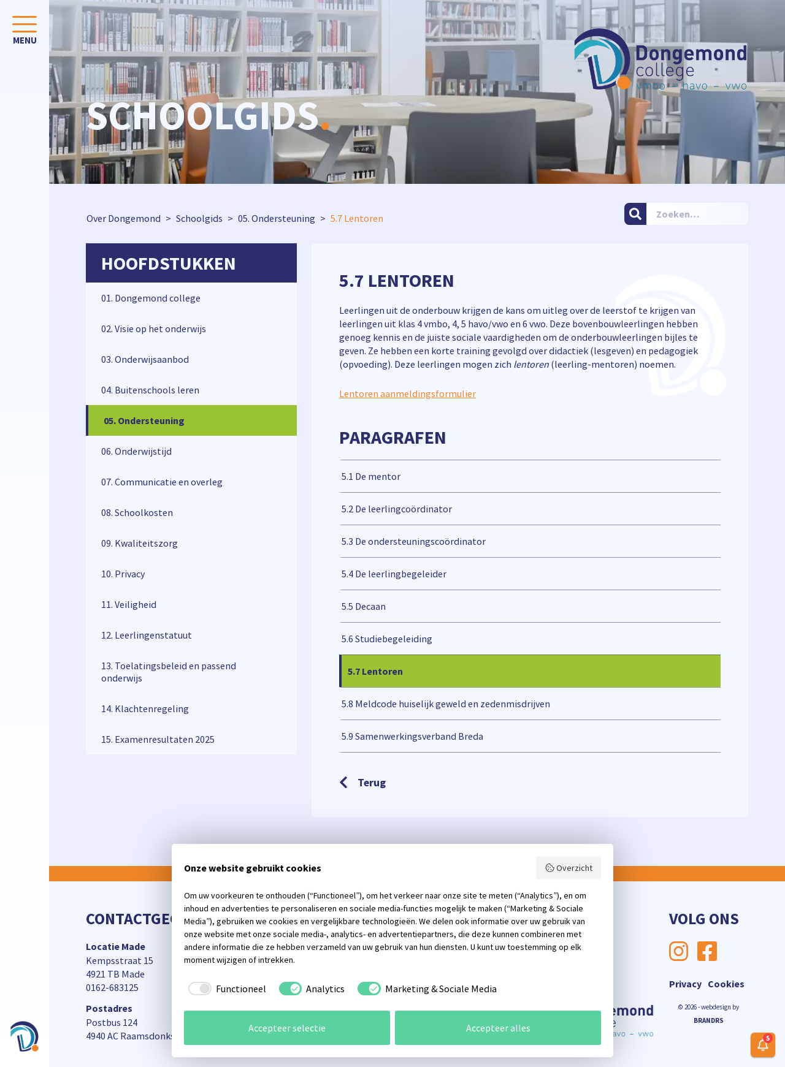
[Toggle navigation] (24, 33)
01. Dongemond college (151, 298)
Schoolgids (199, 218)
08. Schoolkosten (137, 512)
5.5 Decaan (364, 606)
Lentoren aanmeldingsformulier (407, 393)
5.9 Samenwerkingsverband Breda (412, 736)
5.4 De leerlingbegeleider (394, 574)
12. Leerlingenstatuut (146, 635)
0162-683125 (112, 987)
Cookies (726, 984)
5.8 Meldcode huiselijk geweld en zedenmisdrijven (446, 703)
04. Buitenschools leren (150, 390)
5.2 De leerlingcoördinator (397, 509)
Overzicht (569, 867)
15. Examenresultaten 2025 (158, 739)
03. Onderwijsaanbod (145, 359)
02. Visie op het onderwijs (153, 328)
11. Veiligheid (128, 604)
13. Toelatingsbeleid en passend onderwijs (168, 671)
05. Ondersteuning (276, 218)
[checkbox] (225, 988)
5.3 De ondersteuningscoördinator (414, 541)
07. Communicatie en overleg (162, 482)
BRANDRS (709, 1020)
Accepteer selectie (287, 1028)
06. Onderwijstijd (136, 451)
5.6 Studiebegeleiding (387, 638)
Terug (362, 782)
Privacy (685, 984)
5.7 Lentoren (375, 671)
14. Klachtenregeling (145, 708)
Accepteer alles (498, 1028)
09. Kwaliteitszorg (139, 543)
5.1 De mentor (371, 476)
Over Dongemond (123, 218)
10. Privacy (123, 574)
